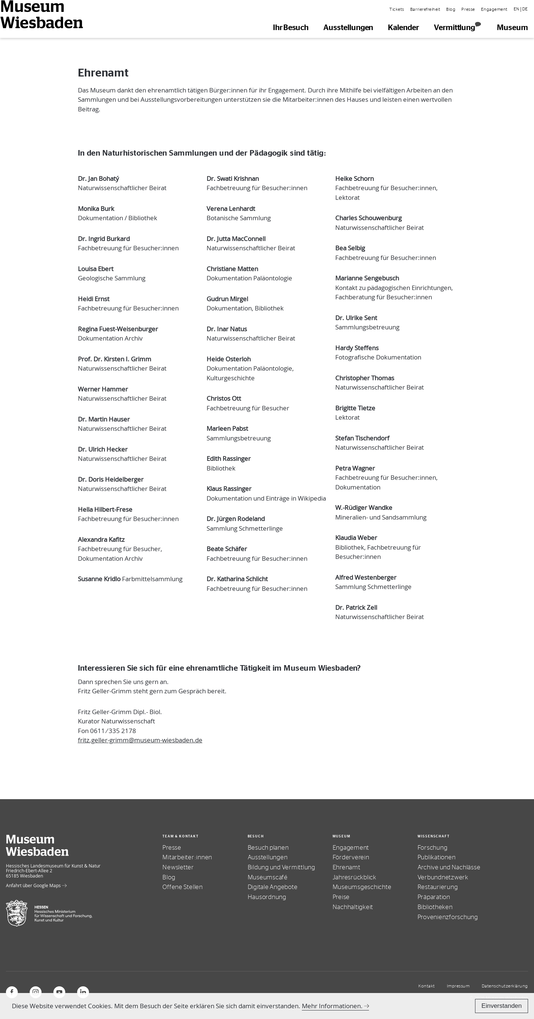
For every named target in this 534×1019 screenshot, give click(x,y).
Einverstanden (501, 1005)
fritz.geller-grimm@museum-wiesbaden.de (140, 740)
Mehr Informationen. (332, 1006)
